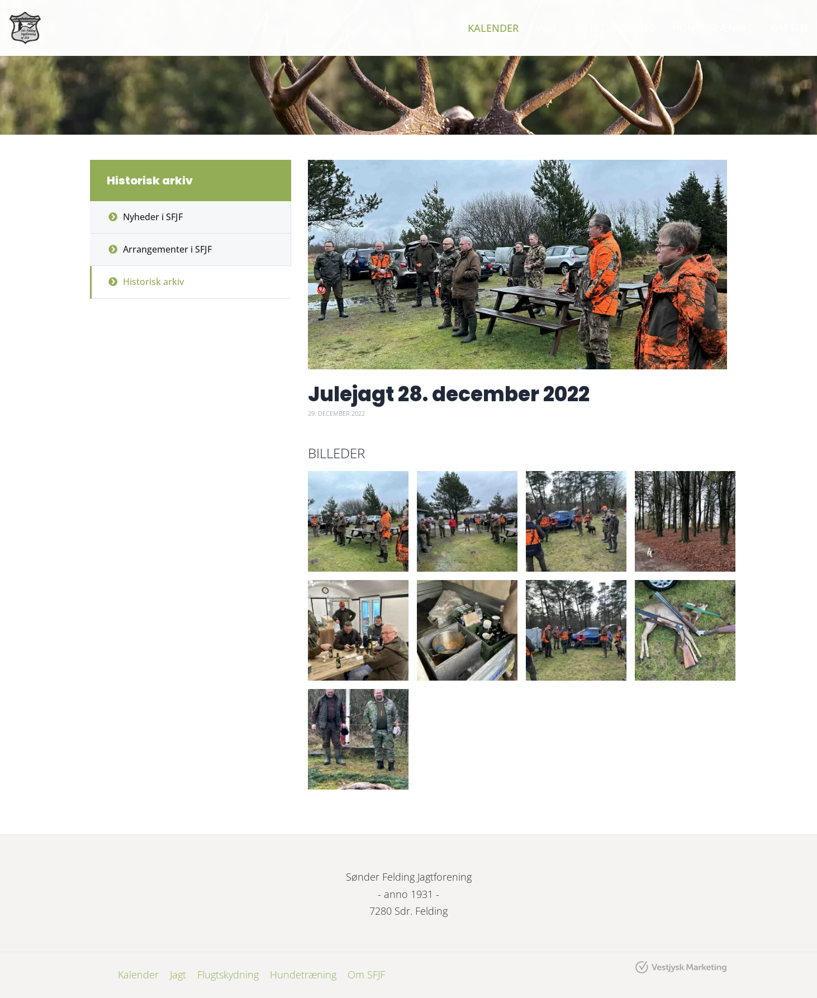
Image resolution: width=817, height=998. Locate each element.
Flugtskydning (615, 28)
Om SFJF (790, 28)
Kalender (493, 28)
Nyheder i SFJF (153, 217)
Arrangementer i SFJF (167, 249)
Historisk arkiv (153, 281)
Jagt (546, 28)
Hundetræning (713, 28)
